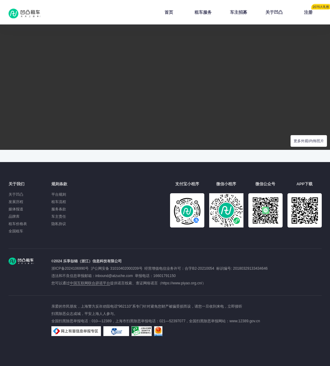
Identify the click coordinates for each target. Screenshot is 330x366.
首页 (169, 12)
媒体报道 (16, 209)
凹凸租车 (25, 13)
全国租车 (16, 231)
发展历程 (16, 202)
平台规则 (58, 194)
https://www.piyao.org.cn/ (181, 283)
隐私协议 (58, 224)
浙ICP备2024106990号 (71, 268)
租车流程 (58, 202)
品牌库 (14, 216)
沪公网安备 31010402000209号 (117, 268)
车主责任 (58, 216)
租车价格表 (18, 224)
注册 (313, 10)
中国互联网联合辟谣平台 (90, 283)
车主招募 (238, 12)
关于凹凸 (274, 12)
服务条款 (58, 209)
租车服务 (203, 12)
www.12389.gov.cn (244, 321)
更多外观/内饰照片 (309, 141)
